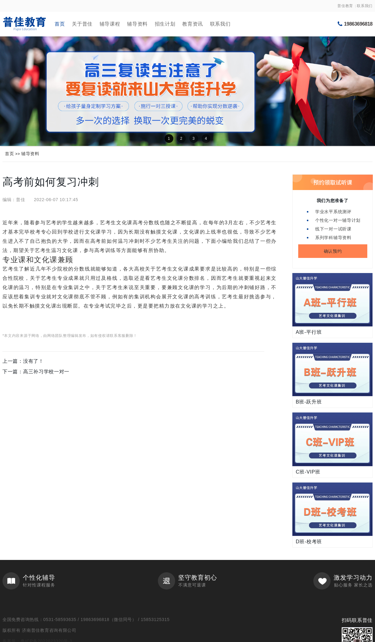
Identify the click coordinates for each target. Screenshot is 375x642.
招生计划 (165, 24)
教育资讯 (192, 24)
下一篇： (35, 371)
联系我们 (365, 6)
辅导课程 (110, 24)
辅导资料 (137, 24)
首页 (60, 24)
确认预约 (333, 251)
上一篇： (23, 361)
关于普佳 (82, 24)
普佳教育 (345, 6)
